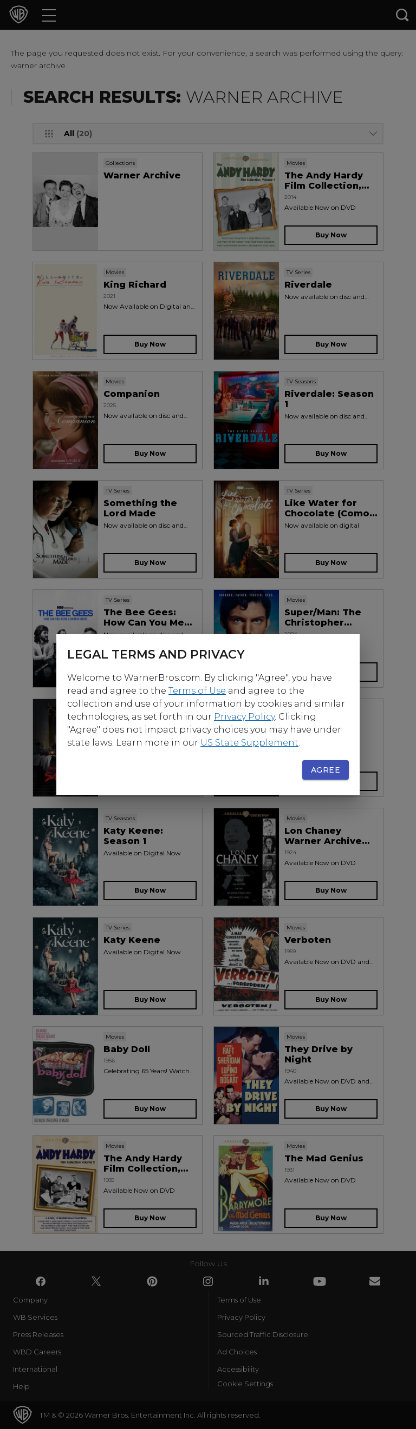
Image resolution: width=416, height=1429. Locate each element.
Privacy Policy (244, 717)
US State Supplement (249, 742)
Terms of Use (197, 691)
